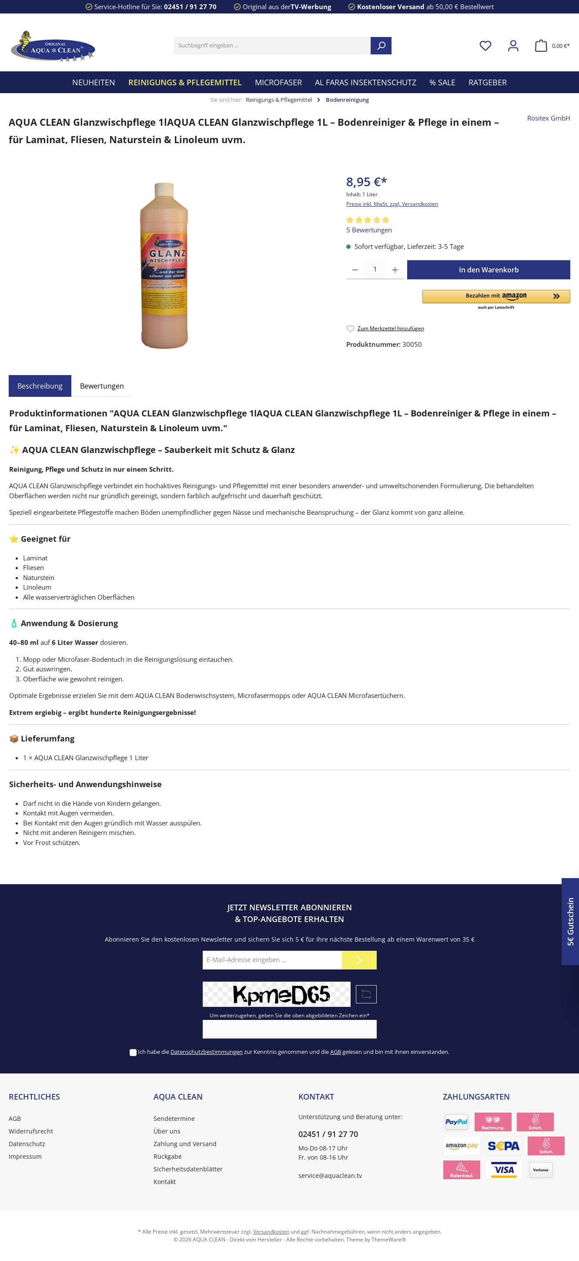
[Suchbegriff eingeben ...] (272, 45)
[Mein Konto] (513, 46)
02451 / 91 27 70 (190, 6)
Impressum (25, 1156)
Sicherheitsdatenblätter (188, 1169)
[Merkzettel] (485, 46)
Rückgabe (168, 1156)
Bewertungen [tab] (102, 386)
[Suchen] (381, 45)
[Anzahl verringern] (355, 269)
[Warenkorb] (549, 46)
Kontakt (165, 1181)
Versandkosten (271, 1231)
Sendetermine (174, 1118)
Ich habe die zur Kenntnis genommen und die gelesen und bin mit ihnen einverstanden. (293, 1052)
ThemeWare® (388, 1239)
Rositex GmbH (548, 118)
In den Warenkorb (489, 270)
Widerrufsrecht (31, 1131)
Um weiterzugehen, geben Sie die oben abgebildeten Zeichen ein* (290, 1015)
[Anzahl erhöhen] (395, 269)
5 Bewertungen (369, 229)
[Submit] (359, 960)
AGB (335, 1052)
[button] (496, 300)
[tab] (40, 386)
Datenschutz (27, 1144)
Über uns (167, 1131)
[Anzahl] (375, 269)
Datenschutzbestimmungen (207, 1052)
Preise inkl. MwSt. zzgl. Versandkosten (392, 204)
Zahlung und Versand (185, 1144)
